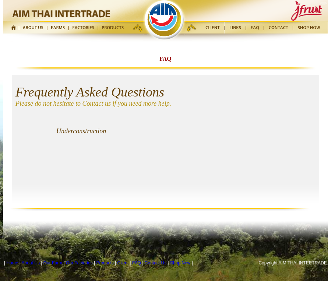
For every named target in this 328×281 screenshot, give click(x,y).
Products (104, 263)
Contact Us (155, 263)
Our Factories (79, 263)
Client (123, 263)
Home (12, 263)
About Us (31, 263)
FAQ (136, 263)
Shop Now (180, 263)
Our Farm (52, 263)
